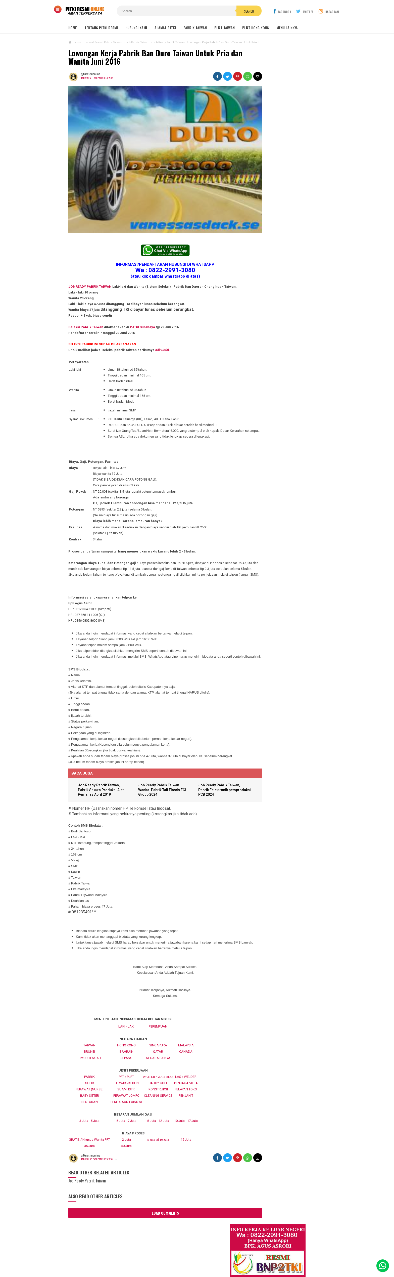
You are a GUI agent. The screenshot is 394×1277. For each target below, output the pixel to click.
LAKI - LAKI (126, 1042)
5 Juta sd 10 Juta (158, 1155)
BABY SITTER (89, 1111)
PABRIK (89, 1092)
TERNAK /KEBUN (126, 1098)
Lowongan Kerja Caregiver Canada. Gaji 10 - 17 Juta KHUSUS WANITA (283, 422)
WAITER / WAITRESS (158, 1092)
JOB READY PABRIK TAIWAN (90, 273)
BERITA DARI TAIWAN (263, 542)
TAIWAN (89, 1060)
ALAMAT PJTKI (165, 27)
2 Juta (126, 1155)
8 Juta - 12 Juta (158, 1136)
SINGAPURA (158, 1060)
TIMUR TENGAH (89, 1073)
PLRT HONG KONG (255, 27)
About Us (126, 1256)
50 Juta (126, 1161)
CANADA (185, 1067)
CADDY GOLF (158, 1098)
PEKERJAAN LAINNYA (126, 1117)
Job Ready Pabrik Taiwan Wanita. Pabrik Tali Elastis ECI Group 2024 (155, 799)
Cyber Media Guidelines (200, 1256)
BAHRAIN (126, 1067)
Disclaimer (263, 1256)
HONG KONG (126, 1060)
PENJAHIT (186, 1111)
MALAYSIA (186, 1060)
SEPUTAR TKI (258, 557)
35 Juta (89, 1161)
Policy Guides (237, 1256)
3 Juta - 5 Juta (89, 1136)
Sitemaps (105, 1256)
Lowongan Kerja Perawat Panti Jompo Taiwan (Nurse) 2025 (281, 358)
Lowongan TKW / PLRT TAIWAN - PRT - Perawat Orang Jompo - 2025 (283, 377)
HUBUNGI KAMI (136, 27)
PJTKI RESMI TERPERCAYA (196, 1264)
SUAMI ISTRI (126, 1104)
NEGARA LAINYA (158, 1073)
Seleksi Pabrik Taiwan (85, 313)
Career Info (287, 1256)
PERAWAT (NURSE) (90, 1104)
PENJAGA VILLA (186, 1098)
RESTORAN (89, 1117)
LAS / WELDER (185, 1092)
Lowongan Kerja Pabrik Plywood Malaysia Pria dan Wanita (281, 441)
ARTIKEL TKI (258, 535)
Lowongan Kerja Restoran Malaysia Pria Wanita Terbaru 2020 (286, 270)
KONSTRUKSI (158, 1104)
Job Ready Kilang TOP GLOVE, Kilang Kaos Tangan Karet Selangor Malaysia (288, 256)
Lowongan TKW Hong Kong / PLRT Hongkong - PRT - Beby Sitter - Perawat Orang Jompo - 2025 (282, 400)
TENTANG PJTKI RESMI (101, 27)
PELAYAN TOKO (186, 1104)
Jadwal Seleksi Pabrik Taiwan (98, 78)
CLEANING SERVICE (158, 1111)
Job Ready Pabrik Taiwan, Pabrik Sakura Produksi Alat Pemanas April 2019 (102, 799)
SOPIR (89, 1098)
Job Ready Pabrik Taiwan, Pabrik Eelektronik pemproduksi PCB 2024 (210, 799)
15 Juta (186, 1155)
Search (225, 11)
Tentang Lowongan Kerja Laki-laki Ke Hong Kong (283, 461)
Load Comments (156, 1228)
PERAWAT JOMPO (126, 1111)
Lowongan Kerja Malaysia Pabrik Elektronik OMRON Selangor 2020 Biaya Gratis (288, 243)
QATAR (158, 1067)
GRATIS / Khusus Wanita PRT (89, 1155)
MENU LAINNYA (287, 27)
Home (72, 27)
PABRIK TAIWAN (195, 27)
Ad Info (169, 1256)
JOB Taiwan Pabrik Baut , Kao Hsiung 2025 (288, 218)
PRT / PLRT (126, 1092)
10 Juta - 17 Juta (186, 1136)
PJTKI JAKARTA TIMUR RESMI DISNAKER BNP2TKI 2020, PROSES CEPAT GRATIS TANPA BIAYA (282, 503)
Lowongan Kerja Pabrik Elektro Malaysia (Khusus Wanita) (281, 481)
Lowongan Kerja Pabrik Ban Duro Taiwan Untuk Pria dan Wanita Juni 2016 (155, 57)
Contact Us (148, 1256)
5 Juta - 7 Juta (126, 1136)
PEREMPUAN (158, 1042)
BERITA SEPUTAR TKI (263, 550)
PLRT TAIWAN (224, 27)
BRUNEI (89, 1067)
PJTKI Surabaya (142, 313)
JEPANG (126, 1073)
